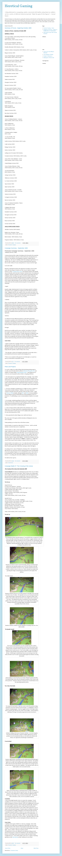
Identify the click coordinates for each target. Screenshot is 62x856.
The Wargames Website (48, 54)
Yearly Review (10, 462)
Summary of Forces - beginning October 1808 (18, 28)
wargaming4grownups (21, 372)
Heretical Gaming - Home (49, 28)
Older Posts (36, 848)
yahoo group (15, 837)
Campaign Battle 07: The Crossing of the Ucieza (19, 466)
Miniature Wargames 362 (29, 371)
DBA (23, 393)
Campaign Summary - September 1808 (16, 248)
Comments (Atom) (14, 850)
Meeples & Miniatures (48, 56)
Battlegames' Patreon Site (49, 57)
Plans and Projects (10, 366)
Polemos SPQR (10, 393)
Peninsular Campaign (12, 244)
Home (22, 848)
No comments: (17, 361)
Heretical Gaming (18, 6)
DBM (27, 393)
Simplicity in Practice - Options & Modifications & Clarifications (50, 30)
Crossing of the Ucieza (17, 271)
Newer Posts (7, 848)
